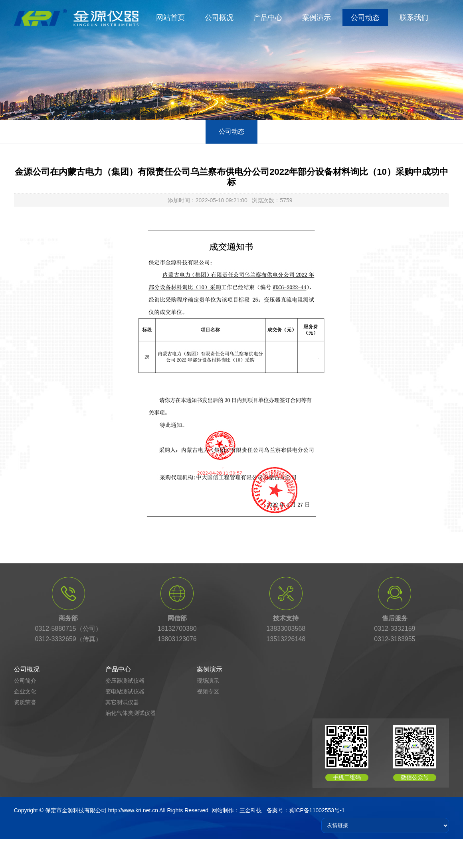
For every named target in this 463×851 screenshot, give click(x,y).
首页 (54, 239)
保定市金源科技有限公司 (76, 810)
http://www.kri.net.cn (133, 810)
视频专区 (208, 691)
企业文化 (25, 691)
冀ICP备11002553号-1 (317, 810)
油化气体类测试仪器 (130, 713)
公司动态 (365, 18)
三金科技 (250, 810)
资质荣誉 (25, 702)
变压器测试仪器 (124, 680)
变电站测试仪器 (124, 691)
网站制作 (223, 810)
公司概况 (219, 18)
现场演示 (208, 680)
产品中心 (267, 18)
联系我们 (414, 18)
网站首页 (170, 18)
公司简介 (25, 680)
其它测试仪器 (122, 702)
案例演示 (316, 18)
